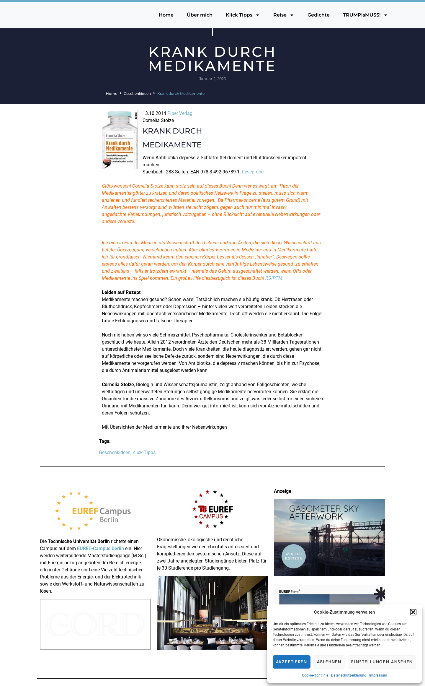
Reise (283, 15)
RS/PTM (273, 278)
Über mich (199, 15)
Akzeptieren (291, 662)
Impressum (378, 675)
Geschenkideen (137, 93)
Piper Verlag (179, 113)
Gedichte (319, 15)
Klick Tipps (243, 15)
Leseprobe (253, 172)
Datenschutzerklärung (348, 675)
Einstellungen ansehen (382, 662)
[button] (413, 612)
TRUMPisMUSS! (365, 15)
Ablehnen (329, 662)
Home (166, 15)
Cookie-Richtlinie (315, 675)
